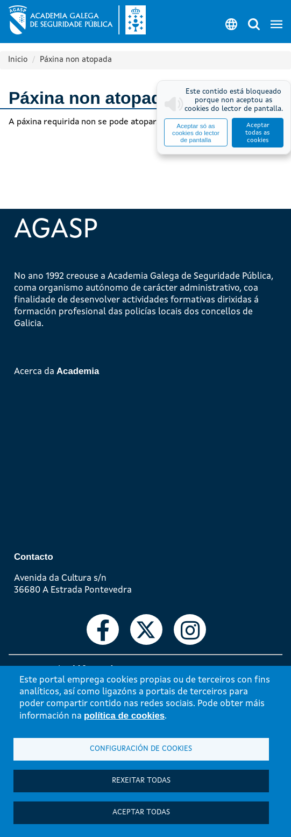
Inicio (17, 60)
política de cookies (124, 716)
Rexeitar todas (141, 780)
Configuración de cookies (141, 748)
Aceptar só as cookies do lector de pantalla (195, 132)
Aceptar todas (141, 812)
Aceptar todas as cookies (257, 133)
